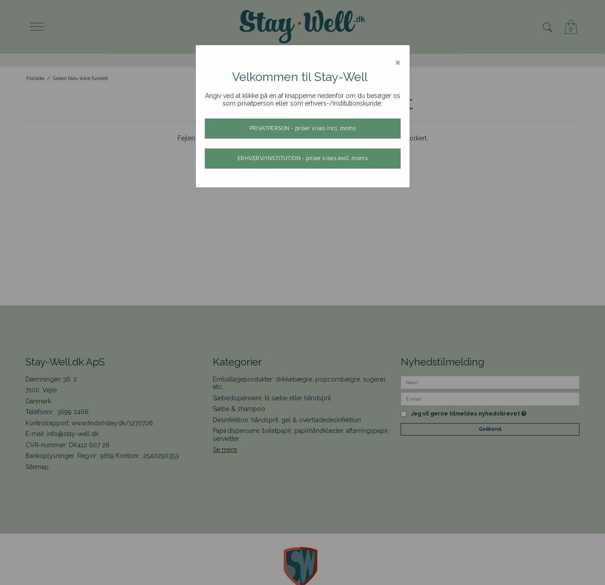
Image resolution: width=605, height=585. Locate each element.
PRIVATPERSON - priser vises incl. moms (303, 128)
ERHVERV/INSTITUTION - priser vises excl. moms (302, 158)
